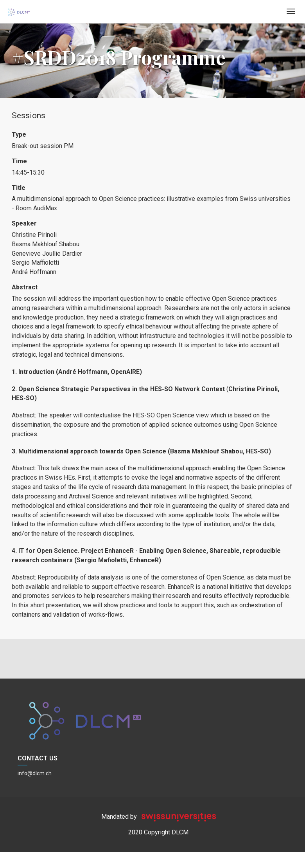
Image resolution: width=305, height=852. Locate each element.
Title (18, 187)
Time (19, 161)
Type (19, 134)
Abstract (25, 287)
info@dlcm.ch (35, 773)
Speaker (24, 223)
